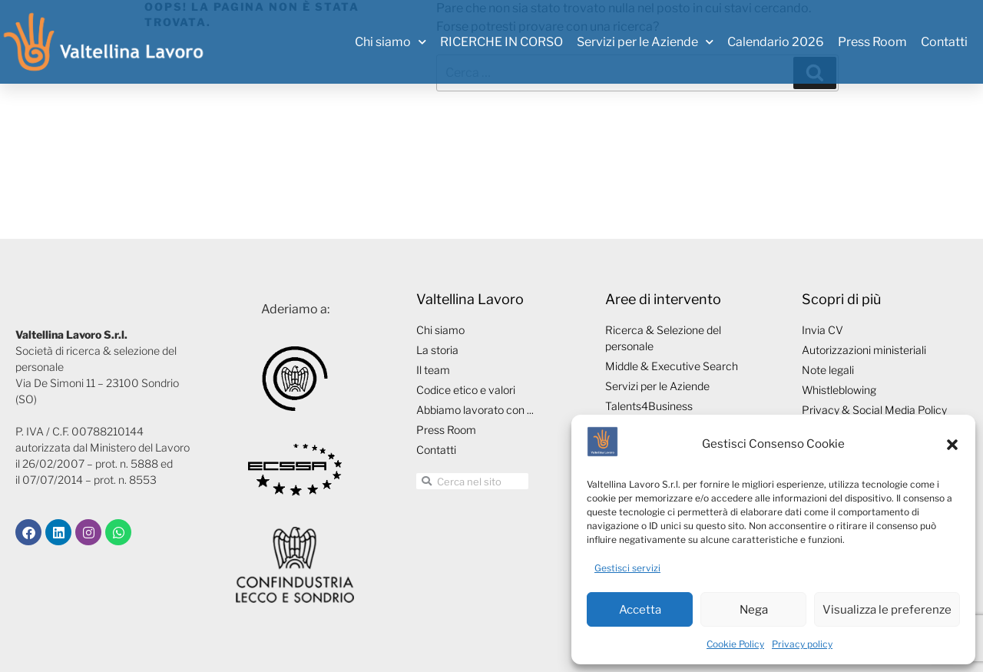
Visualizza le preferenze (887, 610)
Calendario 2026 (775, 42)
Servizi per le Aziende (645, 42)
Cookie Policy (735, 644)
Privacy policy (802, 644)
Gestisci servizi (627, 568)
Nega (754, 610)
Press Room (872, 42)
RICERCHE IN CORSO (501, 42)
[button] (952, 444)
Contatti (944, 42)
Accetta (640, 610)
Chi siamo (390, 42)
